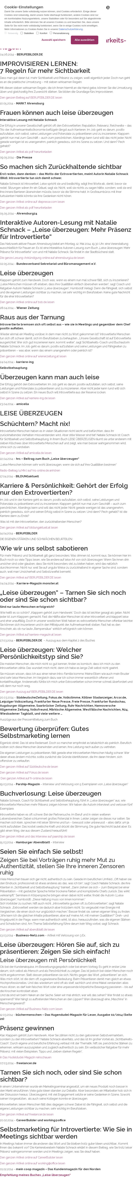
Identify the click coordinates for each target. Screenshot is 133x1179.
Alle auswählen (84, 39)
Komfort (41, 33)
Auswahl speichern (54, 39)
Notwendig (11, 33)
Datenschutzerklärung (71, 29)
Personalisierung (59, 33)
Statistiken (27, 33)
